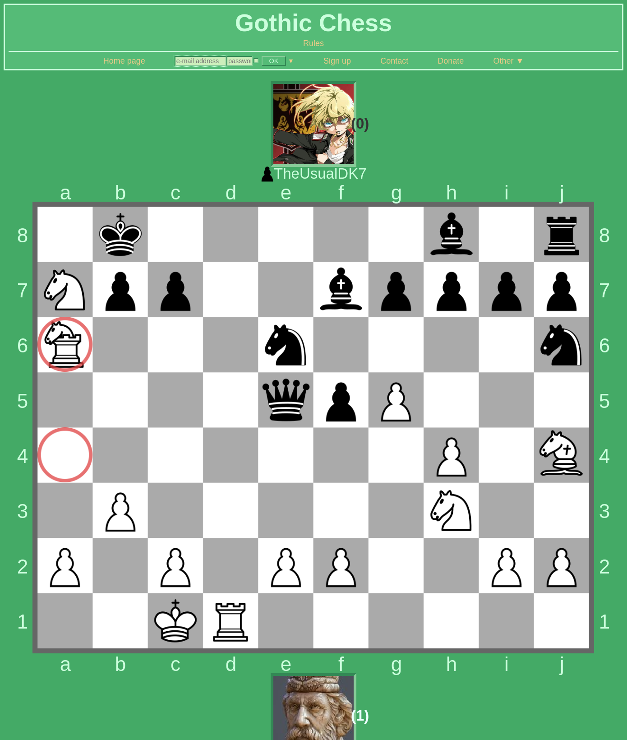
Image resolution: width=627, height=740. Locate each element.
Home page (124, 60)
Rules (313, 43)
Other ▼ (508, 60)
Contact (394, 60)
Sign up (337, 60)
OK (274, 61)
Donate (451, 60)
